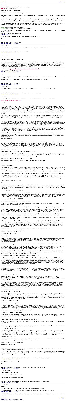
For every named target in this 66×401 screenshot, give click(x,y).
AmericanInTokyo (18, 390)
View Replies (13, 34)
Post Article (63, 2)
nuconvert (16, 92)
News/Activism (62, 396)
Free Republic (3, 396)
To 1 (12, 43)
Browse (2, 2)
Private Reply (8, 34)
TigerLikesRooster (17, 33)
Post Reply (3, 34)
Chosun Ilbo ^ (3, 8)
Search (5, 2)
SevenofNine (16, 381)
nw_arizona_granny (18, 367)
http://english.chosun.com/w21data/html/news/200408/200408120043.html (24, 68)
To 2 (12, 71)
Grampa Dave (17, 357)
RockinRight (16, 51)
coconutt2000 (16, 83)
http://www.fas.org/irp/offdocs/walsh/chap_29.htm (11, 100)
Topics (59, 2)
